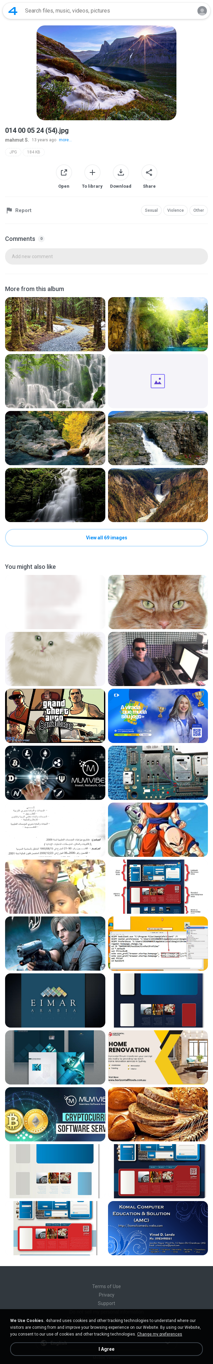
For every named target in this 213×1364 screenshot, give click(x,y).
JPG (13, 152)
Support (106, 1303)
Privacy (106, 1295)
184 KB (33, 152)
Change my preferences (159, 1334)
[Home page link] (13, 11)
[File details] (55, 324)
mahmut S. (17, 140)
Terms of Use (106, 1286)
